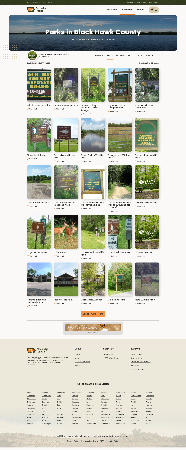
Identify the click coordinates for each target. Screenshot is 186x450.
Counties (126, 10)
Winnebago (91, 426)
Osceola (149, 417)
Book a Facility (137, 357)
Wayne (59, 426)
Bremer (149, 395)
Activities (135, 368)
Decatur (149, 401)
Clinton (89, 401)
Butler (59, 398)
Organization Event (89, 443)
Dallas (118, 401)
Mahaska (134, 414)
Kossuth (30, 414)
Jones (133, 410)
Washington (46, 426)
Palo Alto (45, 420)
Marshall (30, 417)
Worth (133, 426)
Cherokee (150, 398)
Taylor (103, 423)
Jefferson (105, 410)
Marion (148, 414)
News (29, 2)
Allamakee (61, 395)
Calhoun (75, 398)
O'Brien (134, 417)
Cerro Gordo (136, 398)
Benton (104, 395)
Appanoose (76, 395)
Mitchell (60, 417)
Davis (133, 401)
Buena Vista (46, 398)
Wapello (149, 423)
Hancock (90, 407)
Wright (148, 426)
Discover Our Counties (141, 364)
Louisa (74, 414)
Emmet (89, 404)
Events (140, 10)
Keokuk (149, 410)
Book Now (110, 10)
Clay (58, 401)
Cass (103, 398)
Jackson (75, 410)
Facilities (119, 57)
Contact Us (44, 59)
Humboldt (31, 410)
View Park (32, 111)
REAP (102, 443)
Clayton (75, 401)
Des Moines (46, 404)
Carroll (89, 398)
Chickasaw (31, 401)
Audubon (90, 395)
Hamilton (75, 407)
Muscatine (120, 417)
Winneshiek (105, 426)
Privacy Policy (73, 443)
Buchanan (31, 398)
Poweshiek (120, 420)
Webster (75, 426)
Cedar (118, 398)
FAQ (129, 57)
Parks (109, 57)
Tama (89, 423)
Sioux (59, 423)
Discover (98, 57)
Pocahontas (76, 420)
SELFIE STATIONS (137, 372)
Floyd (118, 404)
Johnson (119, 410)
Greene (30, 407)
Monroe (90, 417)
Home (80, 27)
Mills (43, 417)
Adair (29, 395)
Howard (149, 407)
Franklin (134, 404)
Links (77, 360)
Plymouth (60, 420)
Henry (133, 407)
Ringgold (134, 420)
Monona (75, 417)
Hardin (104, 407)
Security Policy (112, 443)
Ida (43, 410)
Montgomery (106, 417)
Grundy (45, 407)
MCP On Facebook (111, 360)
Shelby (44, 423)
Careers (36, 2)
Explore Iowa (47, 2)
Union (118, 423)
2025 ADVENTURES (82, 364)
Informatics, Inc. (122, 439)
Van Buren (135, 423)
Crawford (105, 401)
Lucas (89, 414)
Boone (133, 395)
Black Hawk (97, 27)
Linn (58, 414)
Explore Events (137, 360)
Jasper (89, 410)
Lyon (103, 414)
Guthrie (60, 407)
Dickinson (60, 404)
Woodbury (120, 426)
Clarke (44, 401)
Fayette (104, 404)
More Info (150, 57)
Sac (147, 420)
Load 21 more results (93, 316)
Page (29, 420)
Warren (30, 426)
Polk (88, 420)
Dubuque (75, 404)
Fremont (149, 404)
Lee (43, 414)
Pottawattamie (107, 420)
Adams (45, 395)
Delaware (31, 404)
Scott (29, 423)
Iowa (59, 410)
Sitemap (78, 368)
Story (74, 423)
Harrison (119, 407)
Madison (119, 414)
